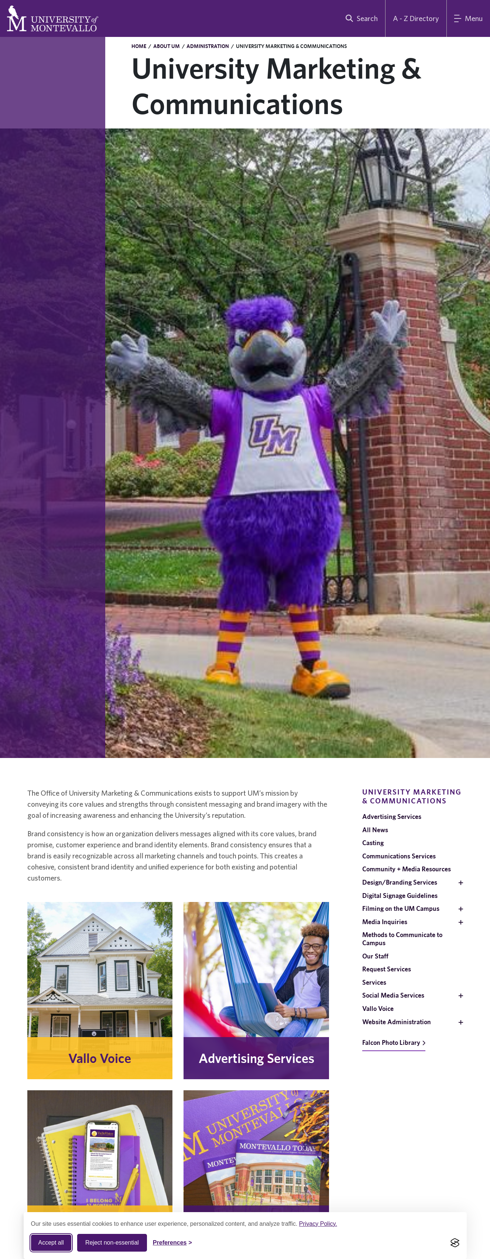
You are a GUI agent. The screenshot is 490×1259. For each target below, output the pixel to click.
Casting (373, 843)
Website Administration (396, 1022)
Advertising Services (391, 816)
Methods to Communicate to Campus (402, 939)
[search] (360, 18)
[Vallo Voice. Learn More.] (100, 990)
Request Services (386, 969)
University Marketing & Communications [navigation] (412, 796)
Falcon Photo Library (393, 1042)
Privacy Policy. (318, 1224)
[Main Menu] (468, 18)
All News (375, 830)
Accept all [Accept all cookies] (51, 1242)
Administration (207, 46)
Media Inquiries (384, 922)
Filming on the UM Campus (400, 908)
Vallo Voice (378, 1008)
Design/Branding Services (399, 882)
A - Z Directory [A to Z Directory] (416, 18)
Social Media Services (393, 995)
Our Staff (375, 956)
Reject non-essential (112, 1242)
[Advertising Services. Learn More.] (256, 990)
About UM (166, 46)
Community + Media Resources (406, 869)
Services (374, 982)
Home (138, 46)
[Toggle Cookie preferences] (172, 1242)
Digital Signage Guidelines (400, 895)
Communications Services (399, 856)
